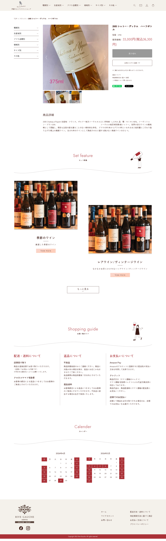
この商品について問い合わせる (122, 80)
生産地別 (17, 33)
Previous (46, 57)
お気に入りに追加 (132, 63)
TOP (15, 18)
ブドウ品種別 (19, 39)
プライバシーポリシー (139, 524)
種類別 (16, 27)
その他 (16, 56)
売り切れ (132, 53)
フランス (22, 18)
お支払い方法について (139, 520)
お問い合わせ (106, 520)
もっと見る (83, 289)
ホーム (104, 511)
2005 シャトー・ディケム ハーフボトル (43, 18)
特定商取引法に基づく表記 (120, 77)
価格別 (16, 44)
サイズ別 (17, 50)
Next (105, 57)
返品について (116, 75)
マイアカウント (107, 515)
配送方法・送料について (140, 511)
